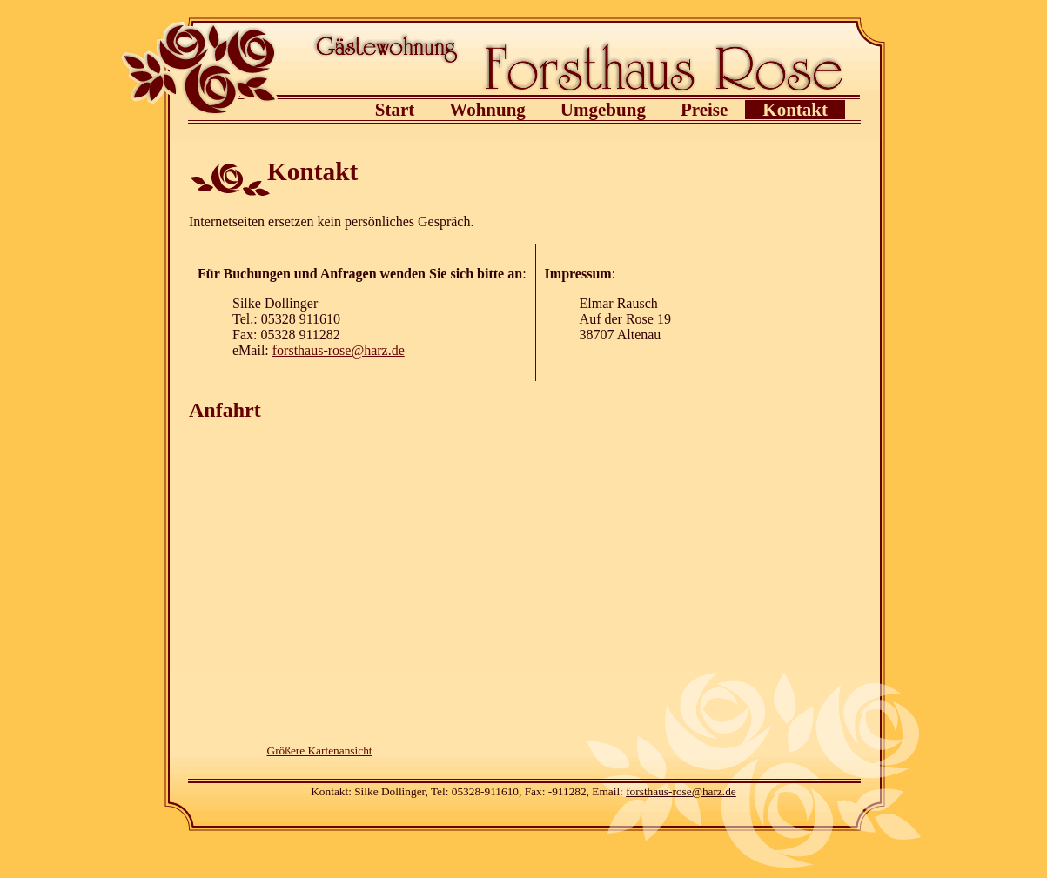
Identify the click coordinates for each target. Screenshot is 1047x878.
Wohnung (487, 109)
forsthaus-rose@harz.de (338, 350)
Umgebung (603, 109)
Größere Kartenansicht (319, 750)
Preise (704, 109)
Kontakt (795, 109)
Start (395, 109)
